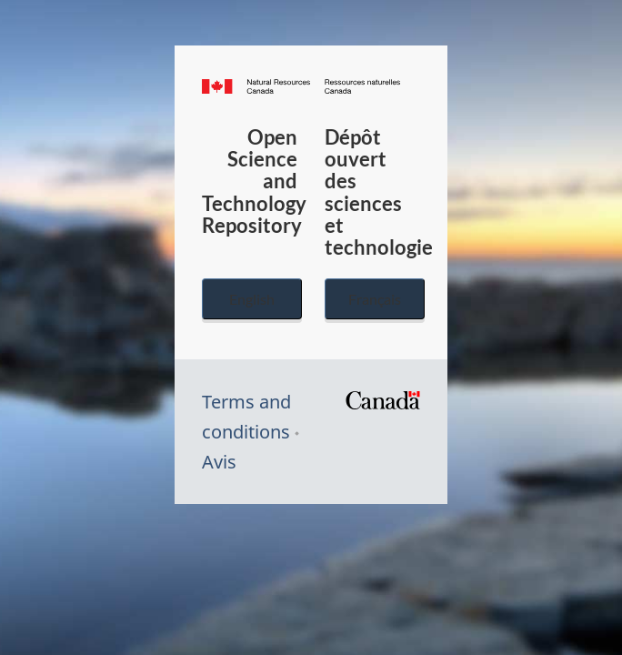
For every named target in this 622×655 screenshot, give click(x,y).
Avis (219, 461)
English (252, 298)
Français (374, 298)
